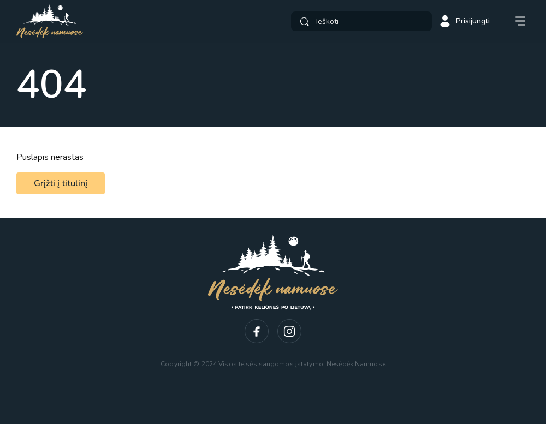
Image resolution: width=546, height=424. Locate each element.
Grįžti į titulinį (60, 183)
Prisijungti (464, 21)
